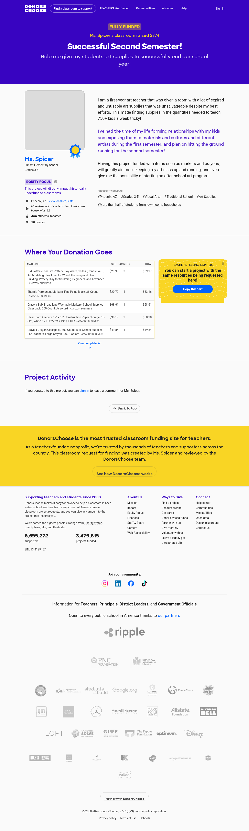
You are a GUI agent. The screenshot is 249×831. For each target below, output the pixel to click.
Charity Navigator (35, 527)
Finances (133, 518)
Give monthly (170, 527)
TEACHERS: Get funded (114, 8)
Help (184, 8)
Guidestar (59, 527)
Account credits (172, 508)
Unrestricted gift (172, 542)
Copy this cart (193, 289)
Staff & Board (135, 522)
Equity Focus (135, 512)
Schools (145, 814)
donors (38, 222)
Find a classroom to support (73, 8)
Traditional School (180, 197)
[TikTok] (144, 583)
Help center (203, 502)
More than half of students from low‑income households (140, 205)
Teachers (89, 604)
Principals (108, 604)
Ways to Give (172, 497)
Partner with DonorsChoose (124, 793)
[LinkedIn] (118, 583)
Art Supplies (207, 197)
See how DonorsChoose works (125, 471)
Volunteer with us (173, 532)
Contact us (202, 527)
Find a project (170, 502)
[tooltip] (55, 181)
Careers (132, 527)
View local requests (61, 201)
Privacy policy (107, 814)
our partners (169, 615)
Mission (132, 502)
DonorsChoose (35, 8)
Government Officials (177, 604)
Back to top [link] (125, 408)
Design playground (207, 522)
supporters (47, 537)
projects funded (99, 537)
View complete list (89, 346)
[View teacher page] (55, 120)
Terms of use (128, 814)
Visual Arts (152, 197)
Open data (202, 518)
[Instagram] (104, 583)
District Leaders (134, 604)
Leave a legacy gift (173, 537)
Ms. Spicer (39, 159)
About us (167, 8)
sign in (84, 391)
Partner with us (145, 8)
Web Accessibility (138, 532)
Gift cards (168, 512)
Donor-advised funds (175, 518)
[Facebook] (131, 583)
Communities (204, 508)
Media (200, 512)
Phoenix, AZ (108, 197)
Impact (131, 508)
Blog (209, 512)
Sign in (220, 8)
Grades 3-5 (131, 197)
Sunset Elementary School (41, 165)
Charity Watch (93, 523)
